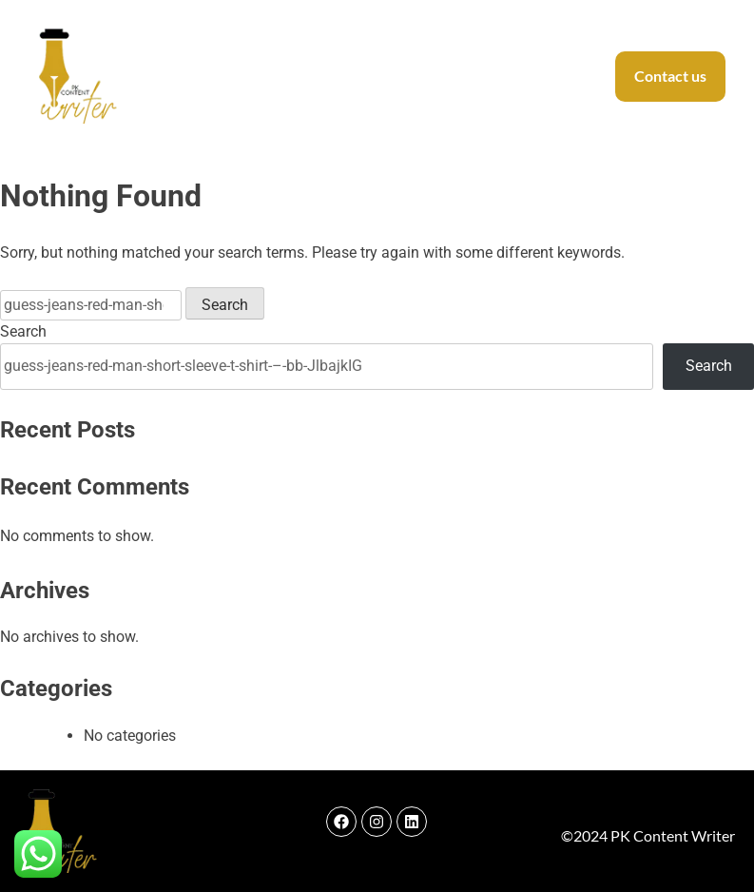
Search (23, 331)
